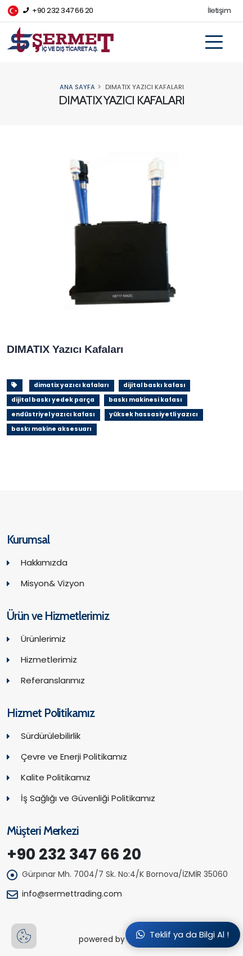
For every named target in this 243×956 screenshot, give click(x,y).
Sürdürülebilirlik (50, 736)
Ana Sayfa (77, 86)
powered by (121, 939)
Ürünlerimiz (43, 639)
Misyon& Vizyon (52, 583)
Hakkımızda (44, 562)
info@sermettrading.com (72, 893)
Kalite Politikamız (56, 777)
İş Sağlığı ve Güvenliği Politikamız (88, 798)
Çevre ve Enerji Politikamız (74, 756)
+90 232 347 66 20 (50, 11)
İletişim (219, 10)
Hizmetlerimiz (49, 659)
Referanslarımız (53, 680)
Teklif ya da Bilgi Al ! (182, 934)
